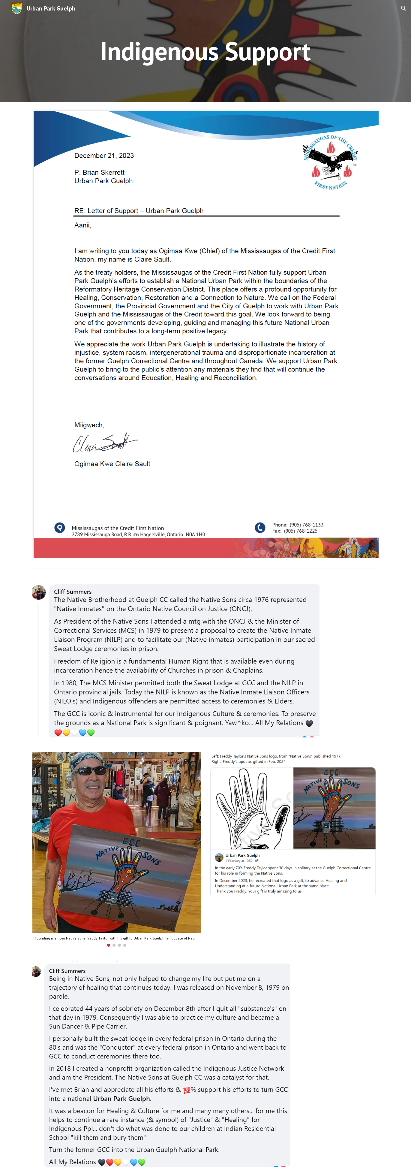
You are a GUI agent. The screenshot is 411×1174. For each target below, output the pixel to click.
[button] (404, 8)
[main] (206, 51)
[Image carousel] (116, 849)
